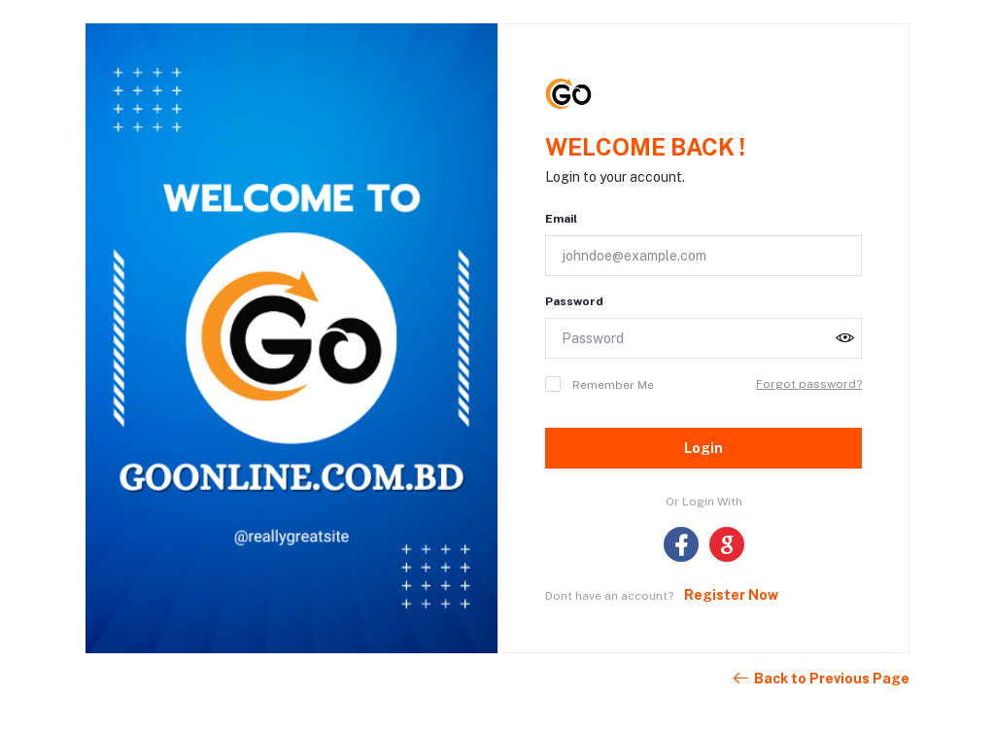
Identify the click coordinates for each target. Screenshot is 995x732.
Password (574, 301)
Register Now (731, 595)
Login (703, 448)
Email (561, 219)
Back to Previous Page (820, 678)
